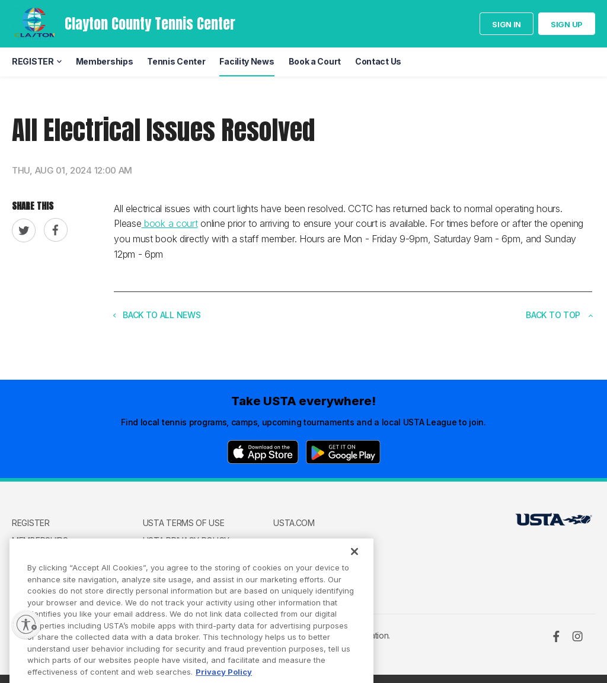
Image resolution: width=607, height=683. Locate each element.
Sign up (567, 24)
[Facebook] (556, 636)
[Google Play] (343, 452)
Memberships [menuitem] (104, 61)
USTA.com (294, 523)
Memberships (40, 541)
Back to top (559, 315)
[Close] (354, 566)
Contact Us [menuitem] (378, 61)
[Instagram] (577, 636)
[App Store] (263, 452)
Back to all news (157, 315)
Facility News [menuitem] (246, 61)
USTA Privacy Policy (186, 541)
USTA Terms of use (184, 523)
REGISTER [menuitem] (33, 61)
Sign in (506, 24)
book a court (169, 223)
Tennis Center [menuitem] (176, 61)
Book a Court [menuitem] (315, 61)
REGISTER (31, 523)
